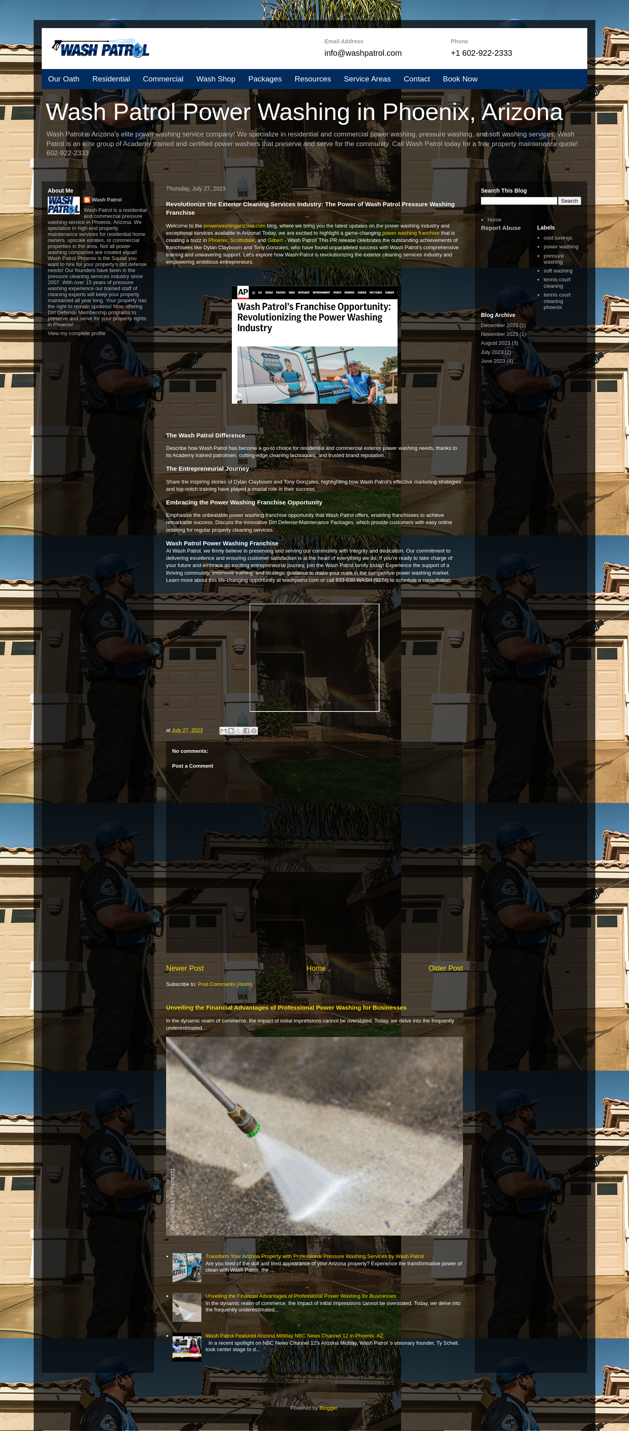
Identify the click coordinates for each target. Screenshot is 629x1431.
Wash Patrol (107, 200)
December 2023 (499, 325)
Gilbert (275, 240)
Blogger (328, 1408)
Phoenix (218, 240)
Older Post (445, 968)
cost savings (558, 238)
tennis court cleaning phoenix (557, 301)
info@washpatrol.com (363, 53)
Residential (111, 79)
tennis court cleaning (557, 282)
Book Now (460, 79)
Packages (265, 79)
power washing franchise (411, 233)
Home (316, 968)
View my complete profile (77, 333)
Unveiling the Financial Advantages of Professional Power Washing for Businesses (286, 1007)
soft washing (558, 271)
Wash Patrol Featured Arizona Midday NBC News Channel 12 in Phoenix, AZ (294, 1336)
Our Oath (63, 79)
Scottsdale (242, 240)
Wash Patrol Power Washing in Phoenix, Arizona (304, 111)
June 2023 (493, 361)
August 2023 (495, 343)
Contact (417, 79)
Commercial (163, 79)
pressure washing (554, 259)
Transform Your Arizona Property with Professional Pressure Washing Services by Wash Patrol (314, 1256)
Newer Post (185, 968)
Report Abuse (501, 227)
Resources (312, 79)
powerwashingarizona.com (235, 226)
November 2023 (499, 334)
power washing (561, 247)
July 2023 (492, 352)
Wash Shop (216, 79)
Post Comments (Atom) (225, 984)
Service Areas (367, 79)
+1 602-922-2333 (481, 53)
